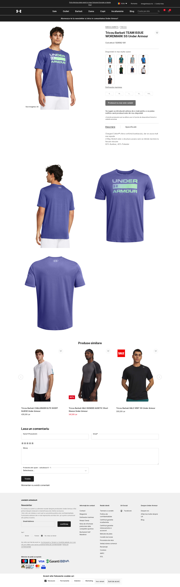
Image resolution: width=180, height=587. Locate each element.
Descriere (110, 127)
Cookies (103, 550)
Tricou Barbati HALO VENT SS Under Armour (135, 408)
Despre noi (145, 511)
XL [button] (139, 94)
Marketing (89, 581)
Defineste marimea (87, 517)
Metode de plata (106, 534)
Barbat (27, 535)
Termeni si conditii (107, 511)
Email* (95, 434)
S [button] (109, 94)
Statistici (77, 581)
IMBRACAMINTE (111, 27)
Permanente (64, 581)
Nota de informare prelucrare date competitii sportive (87, 526)
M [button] (119, 94)
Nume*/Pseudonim (30, 434)
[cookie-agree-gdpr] (113, 581)
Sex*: (22, 532)
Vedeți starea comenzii (108, 543)
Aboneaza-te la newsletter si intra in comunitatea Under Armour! (89, 18)
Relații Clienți (84, 520)
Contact (82, 511)
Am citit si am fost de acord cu (48, 544)
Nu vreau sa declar (50, 535)
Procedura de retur (107, 540)
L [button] (129, 94)
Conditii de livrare (106, 537)
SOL (101, 556)
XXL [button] (149, 94)
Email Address (28, 521)
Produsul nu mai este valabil (120, 103)
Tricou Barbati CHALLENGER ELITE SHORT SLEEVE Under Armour (39, 409)
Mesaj (25, 448)
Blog (142, 520)
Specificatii (130, 127)
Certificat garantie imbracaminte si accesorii (106, 528)
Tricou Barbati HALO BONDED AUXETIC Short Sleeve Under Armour (88, 409)
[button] (157, 38)
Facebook (128, 511)
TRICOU (123, 27)
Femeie (36, 535)
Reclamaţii (104, 547)
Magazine (83, 514)
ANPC (102, 553)
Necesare (51, 581)
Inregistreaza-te (147, 4)
